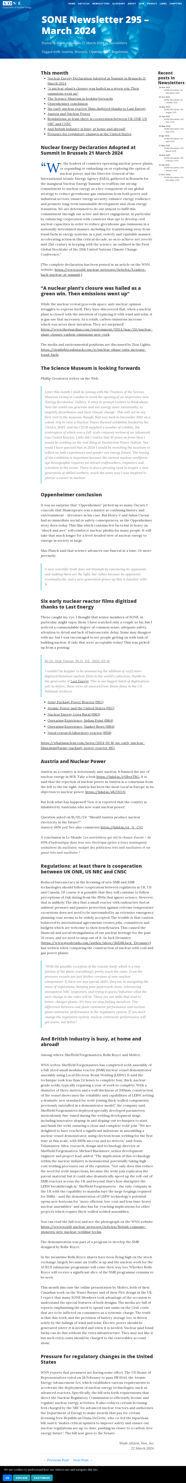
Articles (84, 3)
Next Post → (83, 1460)
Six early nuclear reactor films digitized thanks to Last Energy (97, 108)
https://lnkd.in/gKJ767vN (105, 792)
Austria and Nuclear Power (69, 114)
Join (141, 3)
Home (71, 3)
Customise (42, 1477)
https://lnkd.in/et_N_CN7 (122, 827)
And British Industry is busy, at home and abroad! (86, 129)
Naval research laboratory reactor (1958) (79, 733)
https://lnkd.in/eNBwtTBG (117, 777)
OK (7, 1477)
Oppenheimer (99, 52)
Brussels (81, 52)
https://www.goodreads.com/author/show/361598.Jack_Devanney (95, 943)
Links (163, 3)
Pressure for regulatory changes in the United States (89, 134)
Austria (67, 52)
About (132, 3)
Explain (21, 1477)
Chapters (175, 3)
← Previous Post (56, 1460)
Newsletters (101, 3)
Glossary (118, 3)
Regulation (120, 52)
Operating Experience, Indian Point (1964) (80, 720)
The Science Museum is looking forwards (80, 98)
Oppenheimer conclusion (68, 103)
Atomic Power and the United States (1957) (81, 708)
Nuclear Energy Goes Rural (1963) (74, 714)
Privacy (152, 3)
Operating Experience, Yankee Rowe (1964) (81, 726)
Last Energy (80, 681)
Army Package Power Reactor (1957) (75, 702)
